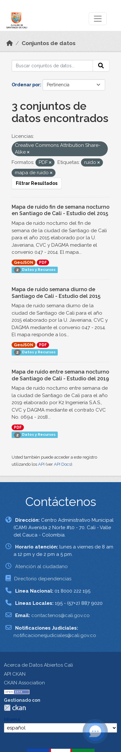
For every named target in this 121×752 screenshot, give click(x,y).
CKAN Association (24, 683)
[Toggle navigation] (98, 18)
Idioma (12, 719)
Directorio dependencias (42, 579)
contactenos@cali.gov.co (60, 615)
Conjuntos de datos (49, 43)
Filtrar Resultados (36, 183)
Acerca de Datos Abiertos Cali (38, 665)
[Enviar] (101, 65)
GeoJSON (23, 262)
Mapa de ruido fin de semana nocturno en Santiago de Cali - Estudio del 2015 (60, 210)
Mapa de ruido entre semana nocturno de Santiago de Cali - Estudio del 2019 (60, 375)
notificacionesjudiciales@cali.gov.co (55, 635)
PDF (43, 262)
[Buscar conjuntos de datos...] (52, 65)
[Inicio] (9, 43)
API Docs (62, 464)
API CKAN (14, 674)
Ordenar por (26, 84)
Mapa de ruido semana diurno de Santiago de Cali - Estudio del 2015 (56, 292)
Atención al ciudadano (41, 566)
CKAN (15, 707)
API (41, 464)
